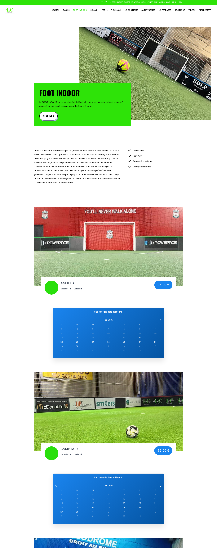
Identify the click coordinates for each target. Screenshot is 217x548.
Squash (94, 10)
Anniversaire (148, 10)
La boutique (131, 10)
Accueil (55, 10)
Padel (105, 10)
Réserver (48, 116)
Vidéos (191, 10)
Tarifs (66, 10)
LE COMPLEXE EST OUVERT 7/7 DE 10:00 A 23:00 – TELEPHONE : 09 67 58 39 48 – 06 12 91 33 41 (146, 2)
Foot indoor (80, 10)
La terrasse (165, 10)
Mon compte (206, 10)
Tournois (116, 10)
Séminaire (180, 10)
